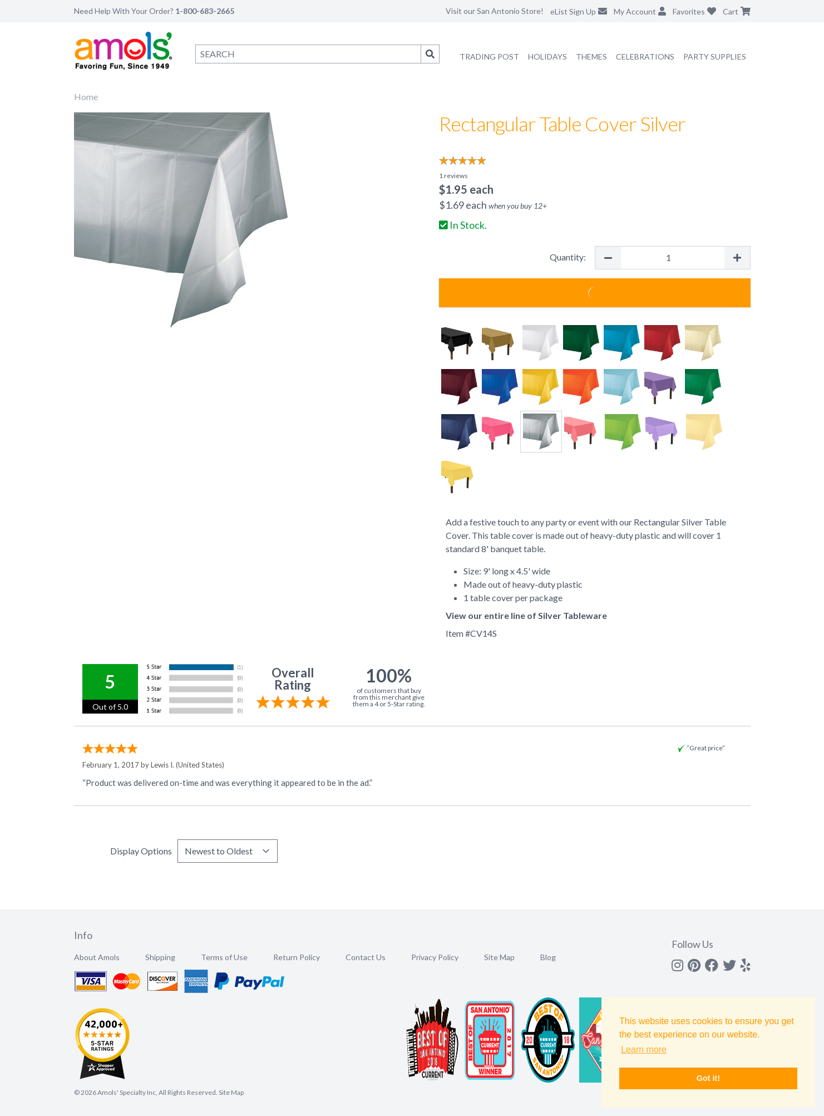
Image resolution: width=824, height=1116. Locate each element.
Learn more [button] (644, 1049)
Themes (591, 56)
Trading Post (489, 56)
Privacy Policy (434, 957)
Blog (548, 957)
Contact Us (366, 957)
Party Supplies (714, 56)
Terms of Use (224, 957)
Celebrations (645, 56)
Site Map (499, 957)
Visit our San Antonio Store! (495, 11)
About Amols (97, 957)
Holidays (547, 56)
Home (86, 96)
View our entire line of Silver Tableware (526, 615)
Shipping (160, 957)
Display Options (141, 850)
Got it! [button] (708, 1078)
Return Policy (296, 957)
